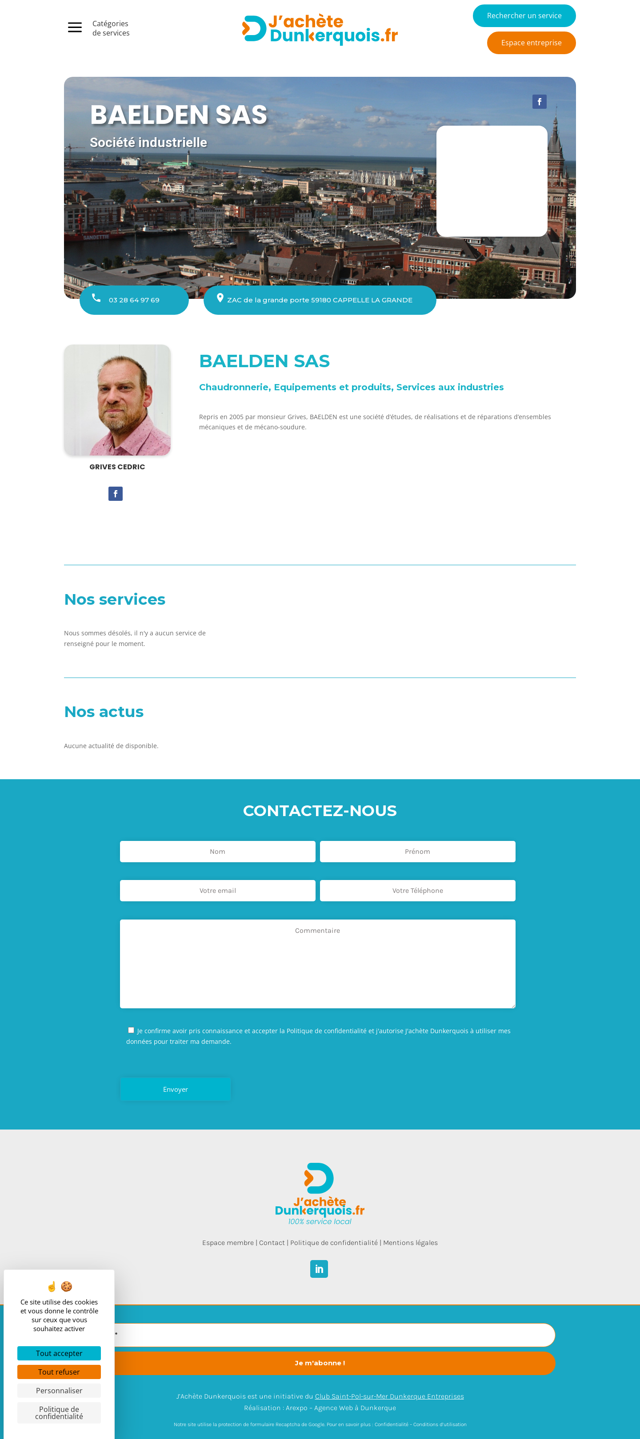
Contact (272, 1242)
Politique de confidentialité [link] (59, 1412)
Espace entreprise (531, 43)
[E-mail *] (320, 1335)
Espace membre (228, 1242)
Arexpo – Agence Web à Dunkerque (341, 1407)
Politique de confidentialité (334, 1242)
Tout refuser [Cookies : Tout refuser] (59, 1372)
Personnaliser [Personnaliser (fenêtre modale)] (59, 1390)
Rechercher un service (524, 15)
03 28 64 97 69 (134, 300)
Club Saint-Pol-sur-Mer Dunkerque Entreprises (389, 1396)
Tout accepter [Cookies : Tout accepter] (59, 1353)
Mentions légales (410, 1242)
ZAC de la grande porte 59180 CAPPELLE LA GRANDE (319, 300)
